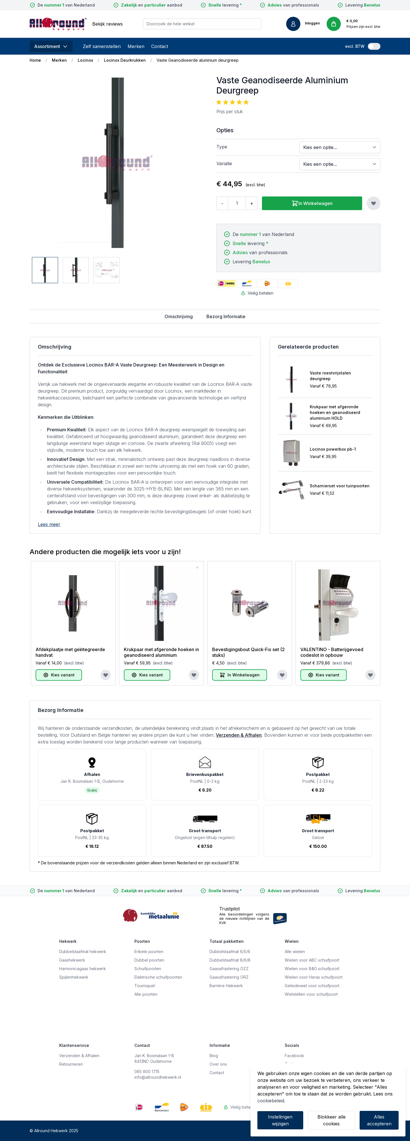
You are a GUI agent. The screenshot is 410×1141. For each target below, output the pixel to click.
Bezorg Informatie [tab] (225, 316)
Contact (159, 46)
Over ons (218, 1064)
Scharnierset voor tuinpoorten (340, 485)
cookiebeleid (270, 1100)
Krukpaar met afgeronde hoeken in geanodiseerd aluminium (161, 652)
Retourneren (71, 1064)
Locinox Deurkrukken (125, 60)
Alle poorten (145, 994)
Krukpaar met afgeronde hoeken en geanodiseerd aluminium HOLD (335, 412)
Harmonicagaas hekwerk (82, 968)
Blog (214, 1055)
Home (35, 60)
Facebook (294, 1055)
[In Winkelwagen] (239, 675)
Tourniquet (144, 985)
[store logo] (58, 24)
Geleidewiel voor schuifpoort (312, 985)
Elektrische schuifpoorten (158, 977)
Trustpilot (229, 909)
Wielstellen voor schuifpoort (311, 994)
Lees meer (49, 524)
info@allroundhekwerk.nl (157, 1077)
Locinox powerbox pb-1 (333, 449)
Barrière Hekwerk (226, 985)
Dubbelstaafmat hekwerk (82, 951)
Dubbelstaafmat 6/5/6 (230, 951)
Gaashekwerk (72, 960)
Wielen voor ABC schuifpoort (312, 960)
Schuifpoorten (147, 968)
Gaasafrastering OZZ (229, 968)
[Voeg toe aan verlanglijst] (373, 203)
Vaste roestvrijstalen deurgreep (330, 375)
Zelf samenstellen (102, 46)
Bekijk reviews (107, 24)
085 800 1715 (146, 1071)
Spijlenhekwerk (73, 977)
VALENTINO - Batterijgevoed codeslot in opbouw (331, 652)
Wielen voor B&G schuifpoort (312, 968)
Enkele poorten (148, 951)
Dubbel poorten (149, 960)
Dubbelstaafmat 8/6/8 (230, 960)
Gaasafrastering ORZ (229, 977)
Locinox (85, 60)
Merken (136, 46)
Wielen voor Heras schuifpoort (314, 977)
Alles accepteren (379, 1120)
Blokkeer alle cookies (331, 1120)
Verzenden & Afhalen (239, 735)
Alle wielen (295, 951)
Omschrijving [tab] (179, 316)
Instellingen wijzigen (280, 1120)
